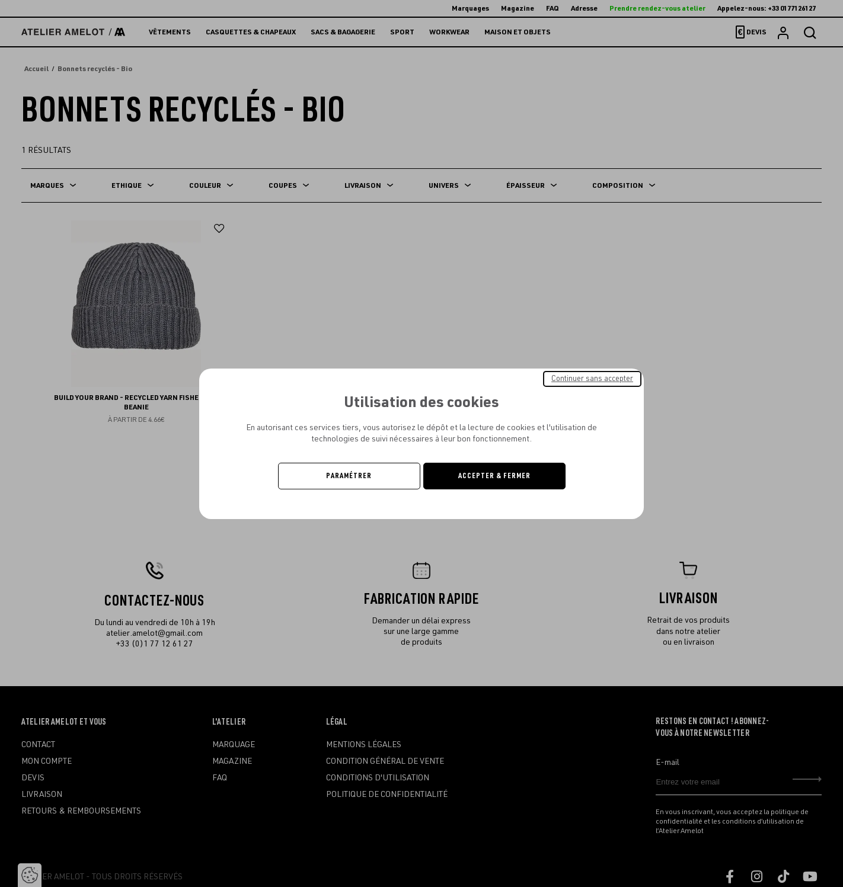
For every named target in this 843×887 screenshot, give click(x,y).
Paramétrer (349, 476)
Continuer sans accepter (592, 378)
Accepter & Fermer (494, 476)
